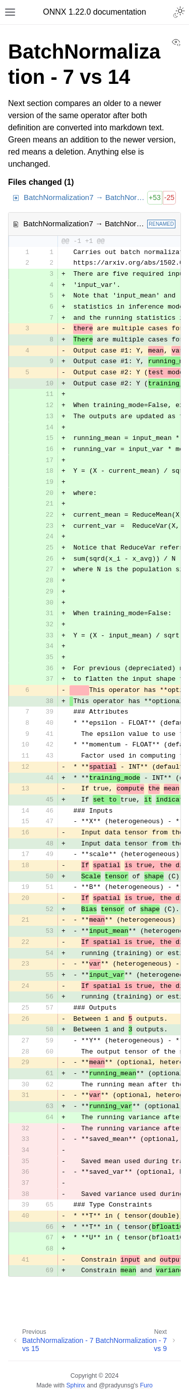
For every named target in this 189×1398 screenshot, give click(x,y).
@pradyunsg (116, 1385)
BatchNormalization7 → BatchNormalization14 (85, 197)
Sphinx (75, 1385)
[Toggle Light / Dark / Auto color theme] (179, 12)
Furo (146, 1385)
